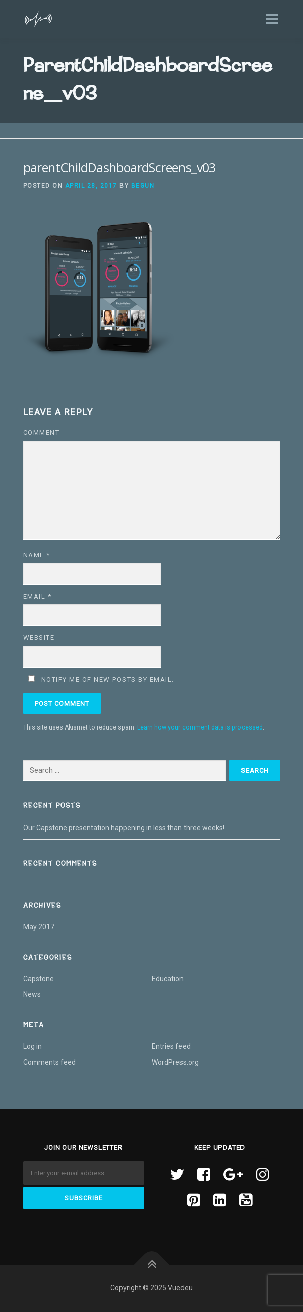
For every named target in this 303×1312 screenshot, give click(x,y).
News (32, 994)
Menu (271, 18)
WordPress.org (175, 1062)
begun (143, 185)
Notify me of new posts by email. (107, 679)
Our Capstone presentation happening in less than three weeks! (124, 828)
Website (39, 637)
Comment (41, 432)
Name (36, 555)
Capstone (38, 979)
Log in (32, 1046)
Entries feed (171, 1046)
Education (168, 979)
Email (37, 596)
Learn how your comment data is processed (200, 727)
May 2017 (38, 927)
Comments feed (49, 1062)
